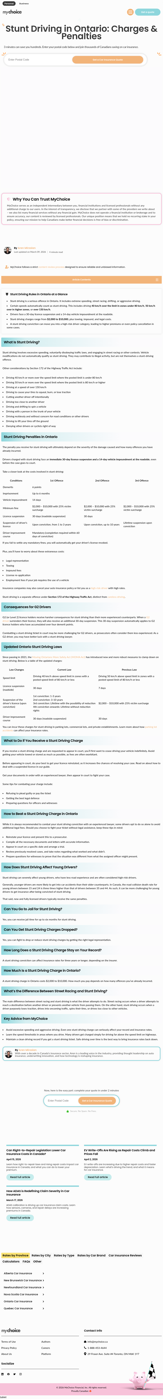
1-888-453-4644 (97, 1347)
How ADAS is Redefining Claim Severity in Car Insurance (37, 1193)
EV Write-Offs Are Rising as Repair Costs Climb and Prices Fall (119, 1152)
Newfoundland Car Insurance (22, 1287)
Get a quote (147, 12)
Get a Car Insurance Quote (108, 59)
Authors (45, 1341)
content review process (51, 267)
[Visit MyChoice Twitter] (15, 1374)
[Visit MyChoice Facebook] (9, 1374)
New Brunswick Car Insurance (23, 1280)
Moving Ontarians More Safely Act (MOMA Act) (58, 656)
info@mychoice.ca (98, 1341)
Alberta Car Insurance (18, 1273)
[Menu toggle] (130, 12)
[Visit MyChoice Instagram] (21, 1374)
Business (24, 3)
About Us (6, 1353)
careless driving (116, 596)
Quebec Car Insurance (18, 1308)
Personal (9, 3)
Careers (45, 1347)
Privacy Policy (9, 1347)
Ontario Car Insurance (18, 1301)
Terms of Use (8, 1341)
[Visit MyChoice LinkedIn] (3, 1374)
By (25, 248)
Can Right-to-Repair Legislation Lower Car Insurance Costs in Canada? (36, 1152)
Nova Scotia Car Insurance (21, 1294)
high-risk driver (99, 587)
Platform (46, 1353)
